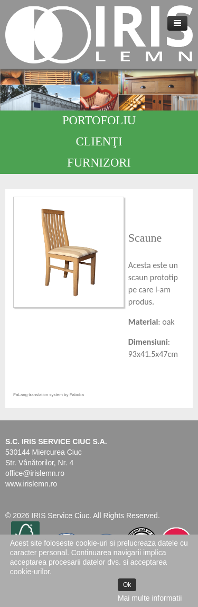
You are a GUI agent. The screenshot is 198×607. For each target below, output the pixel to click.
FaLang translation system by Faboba (48, 394)
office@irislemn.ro (34, 473)
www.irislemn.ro (31, 484)
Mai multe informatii (150, 598)
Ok (127, 584)
